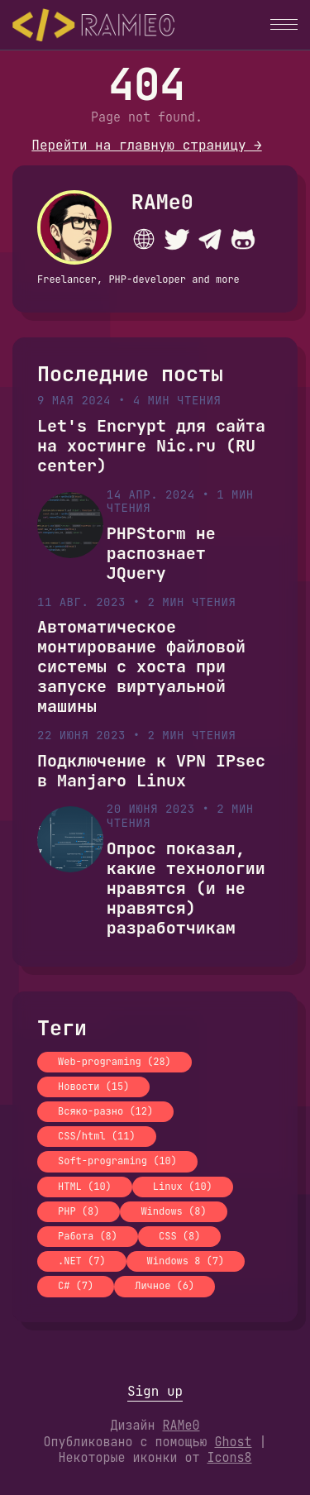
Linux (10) (182, 1186)
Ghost (232, 1442)
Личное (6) (164, 1285)
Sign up (155, 1391)
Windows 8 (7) (186, 1261)
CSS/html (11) (97, 1136)
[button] (284, 24)
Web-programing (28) (114, 1061)
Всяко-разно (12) (105, 1111)
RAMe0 (162, 202)
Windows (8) (173, 1211)
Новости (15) (93, 1086)
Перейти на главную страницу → (146, 145)
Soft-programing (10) (117, 1161)
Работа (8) (87, 1236)
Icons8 (229, 1458)
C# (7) (75, 1285)
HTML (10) (85, 1186)
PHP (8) (78, 1211)
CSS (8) (179, 1236)
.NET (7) (82, 1261)
